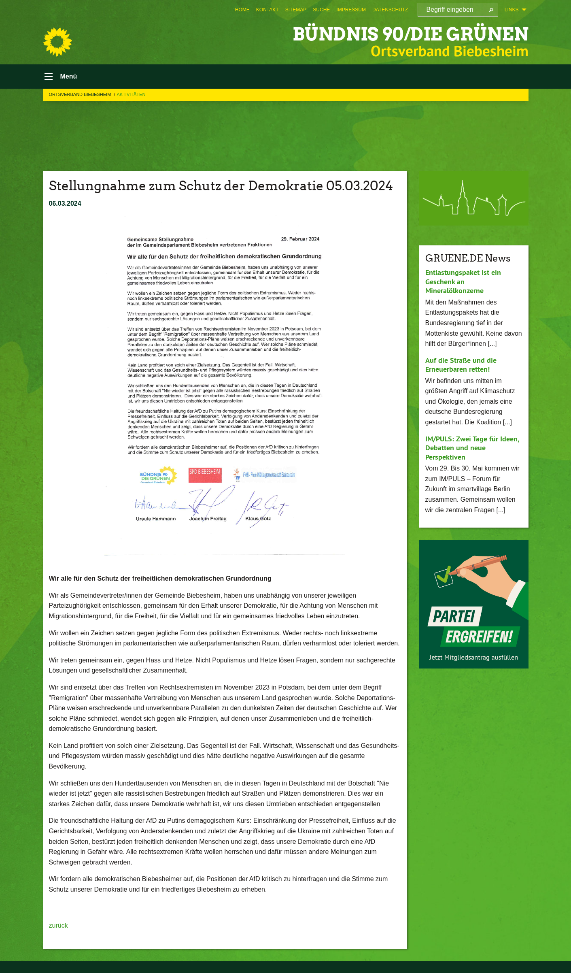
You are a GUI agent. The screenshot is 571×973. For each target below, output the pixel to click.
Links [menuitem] (512, 10)
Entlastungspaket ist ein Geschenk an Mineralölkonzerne (463, 281)
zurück (58, 925)
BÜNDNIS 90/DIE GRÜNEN (411, 34)
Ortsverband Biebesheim (81, 94)
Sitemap (296, 10)
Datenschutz (390, 10)
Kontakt (267, 10)
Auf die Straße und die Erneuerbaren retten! (461, 365)
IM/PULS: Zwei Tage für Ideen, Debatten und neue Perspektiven (472, 448)
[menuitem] (242, 9)
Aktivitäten (131, 94)
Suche (321, 10)
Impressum (351, 10)
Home (242, 10)
